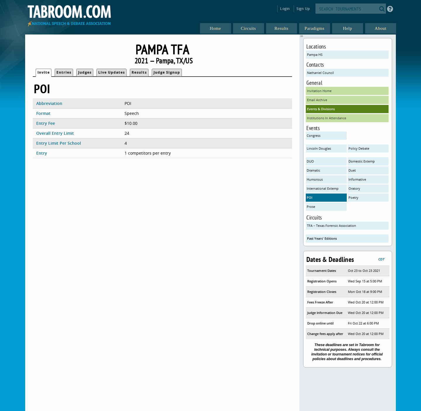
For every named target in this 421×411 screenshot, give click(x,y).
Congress (313, 135)
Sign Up (303, 8)
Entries (63, 72)
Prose (311, 206)
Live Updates (111, 72)
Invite (43, 72)
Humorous (315, 179)
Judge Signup (166, 72)
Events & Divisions (321, 109)
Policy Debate (358, 148)
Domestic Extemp (361, 161)
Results (139, 72)
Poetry (353, 197)
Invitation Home (319, 91)
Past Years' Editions (322, 238)
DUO (310, 161)
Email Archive (317, 100)
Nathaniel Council (320, 72)
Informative (357, 179)
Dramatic (313, 170)
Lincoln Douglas (319, 148)
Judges (85, 72)
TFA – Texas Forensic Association (331, 225)
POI (309, 197)
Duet (352, 170)
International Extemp (323, 188)
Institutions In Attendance (326, 118)
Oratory (354, 188)
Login (285, 8)
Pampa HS (314, 54)
